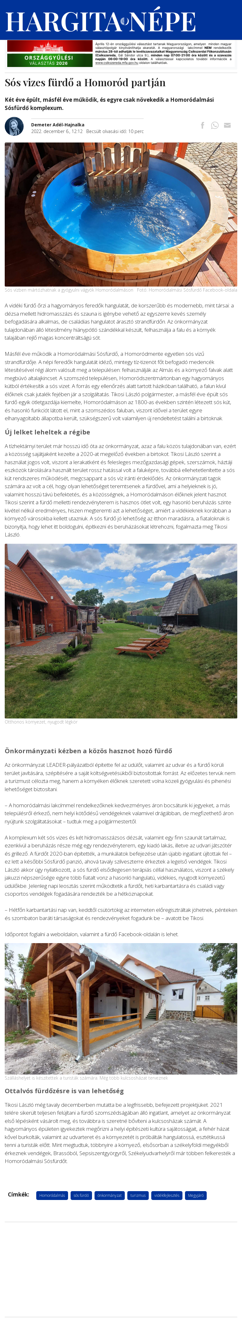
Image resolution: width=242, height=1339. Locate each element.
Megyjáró (196, 1195)
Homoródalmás (52, 1195)
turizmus (138, 1195)
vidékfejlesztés (166, 1195)
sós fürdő (81, 1195)
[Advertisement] (121, 1269)
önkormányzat (110, 1195)
